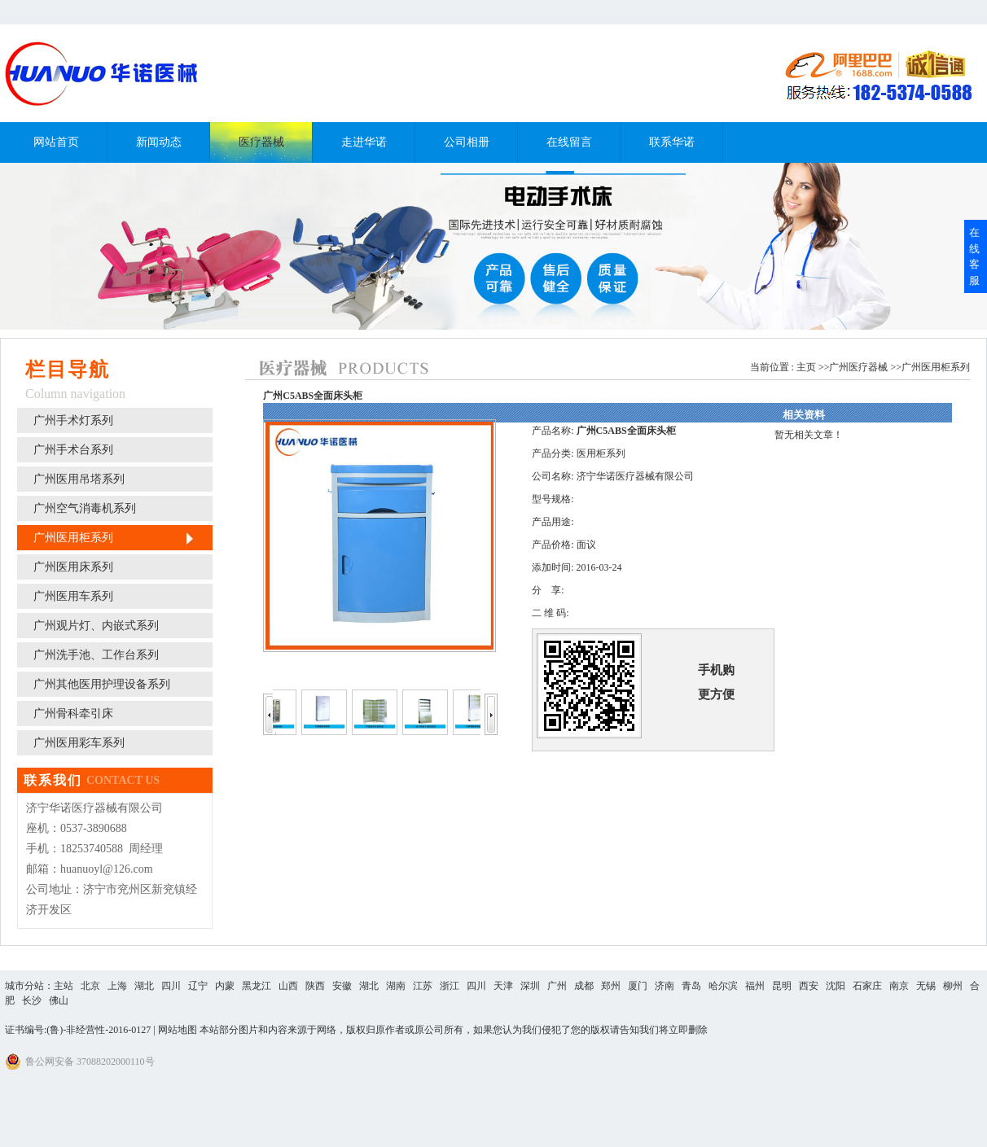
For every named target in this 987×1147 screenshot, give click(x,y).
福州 (755, 986)
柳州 (953, 986)
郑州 (611, 986)
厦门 (637, 986)
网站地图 (177, 1029)
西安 (808, 986)
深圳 (530, 986)
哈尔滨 (723, 986)
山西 (288, 986)
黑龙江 (256, 986)
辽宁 (198, 986)
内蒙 (225, 986)
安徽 (342, 986)
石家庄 (867, 986)
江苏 (422, 986)
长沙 (32, 1000)
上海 (117, 986)
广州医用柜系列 (935, 367)
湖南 (396, 986)
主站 (63, 986)
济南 (664, 986)
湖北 (144, 986)
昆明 (782, 986)
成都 (584, 986)
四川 (171, 986)
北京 (90, 986)
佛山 (58, 1000)
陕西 (315, 986)
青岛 (691, 986)
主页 (806, 367)
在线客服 (974, 256)
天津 (503, 986)
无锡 (926, 986)
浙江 (449, 986)
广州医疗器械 (858, 367)
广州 (557, 986)
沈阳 (835, 986)
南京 (899, 986)
